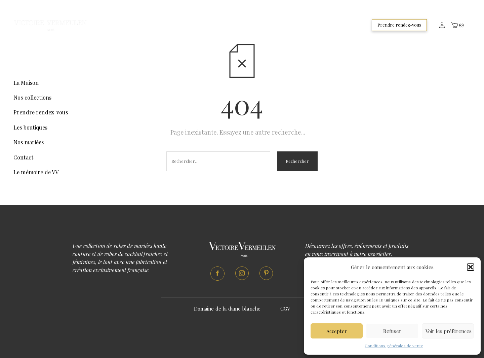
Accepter (336, 331)
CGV (285, 308)
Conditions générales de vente (394, 345)
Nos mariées (28, 142)
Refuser (392, 331)
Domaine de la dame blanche (227, 308)
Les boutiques (30, 127)
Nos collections (32, 97)
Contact (23, 157)
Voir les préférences (449, 331)
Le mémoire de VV (35, 172)
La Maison (26, 82)
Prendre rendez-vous (399, 25)
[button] (470, 267)
